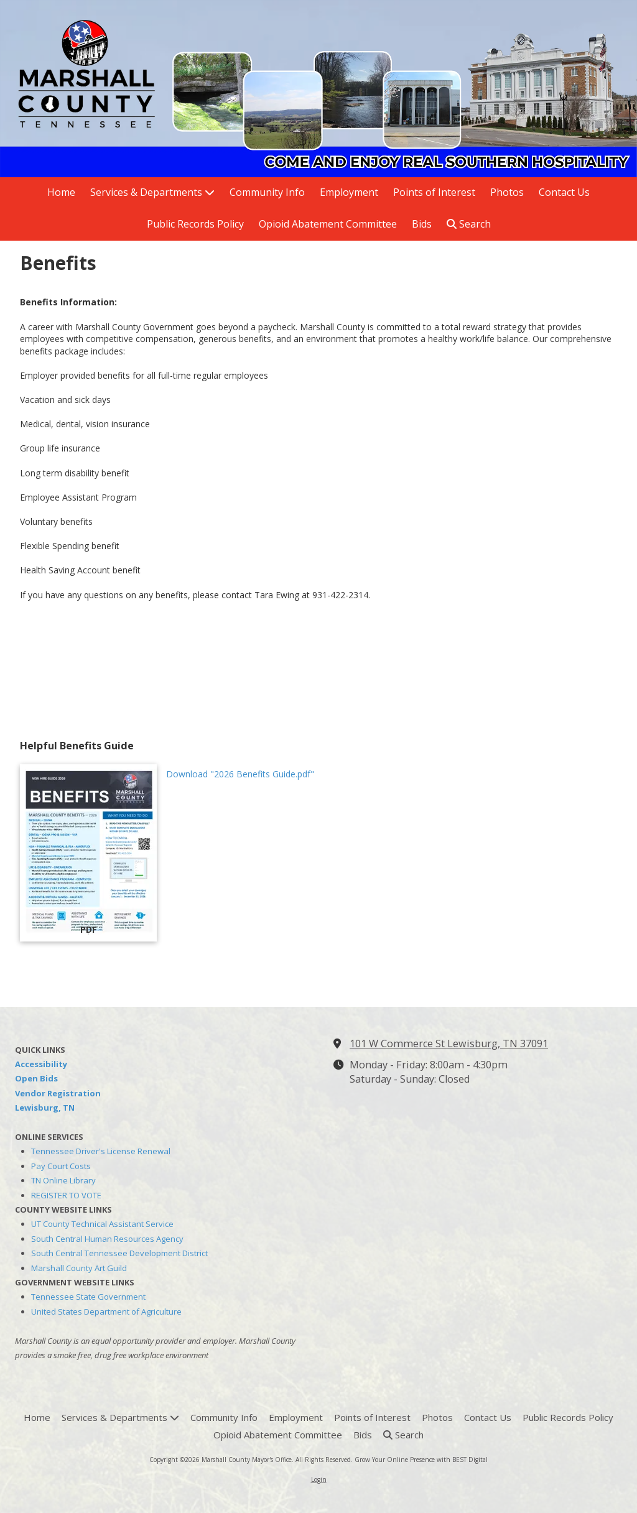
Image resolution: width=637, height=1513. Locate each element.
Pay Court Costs (61, 1166)
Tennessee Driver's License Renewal (100, 1151)
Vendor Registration (58, 1093)
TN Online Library (63, 1180)
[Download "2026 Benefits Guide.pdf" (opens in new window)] (88, 853)
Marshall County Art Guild (79, 1268)
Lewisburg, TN (45, 1107)
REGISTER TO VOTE (66, 1195)
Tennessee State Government (88, 1296)
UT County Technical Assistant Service (102, 1223)
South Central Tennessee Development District (119, 1253)
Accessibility (41, 1064)
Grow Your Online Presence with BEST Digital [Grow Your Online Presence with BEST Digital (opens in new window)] (421, 1459)
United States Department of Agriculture (106, 1311)
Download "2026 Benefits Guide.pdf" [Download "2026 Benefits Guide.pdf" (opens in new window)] (240, 774)
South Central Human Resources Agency (107, 1238)
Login (319, 1479)
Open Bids (36, 1078)
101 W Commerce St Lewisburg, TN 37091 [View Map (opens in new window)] (449, 1043)
